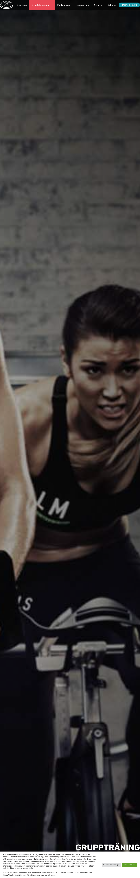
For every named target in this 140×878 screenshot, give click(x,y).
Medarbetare (82, 5)
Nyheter (98, 5)
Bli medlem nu (129, 5)
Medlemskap (63, 5)
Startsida (22, 5)
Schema (112, 5)
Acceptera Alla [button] (129, 865)
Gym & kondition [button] (43, 5)
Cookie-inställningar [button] (111, 865)
